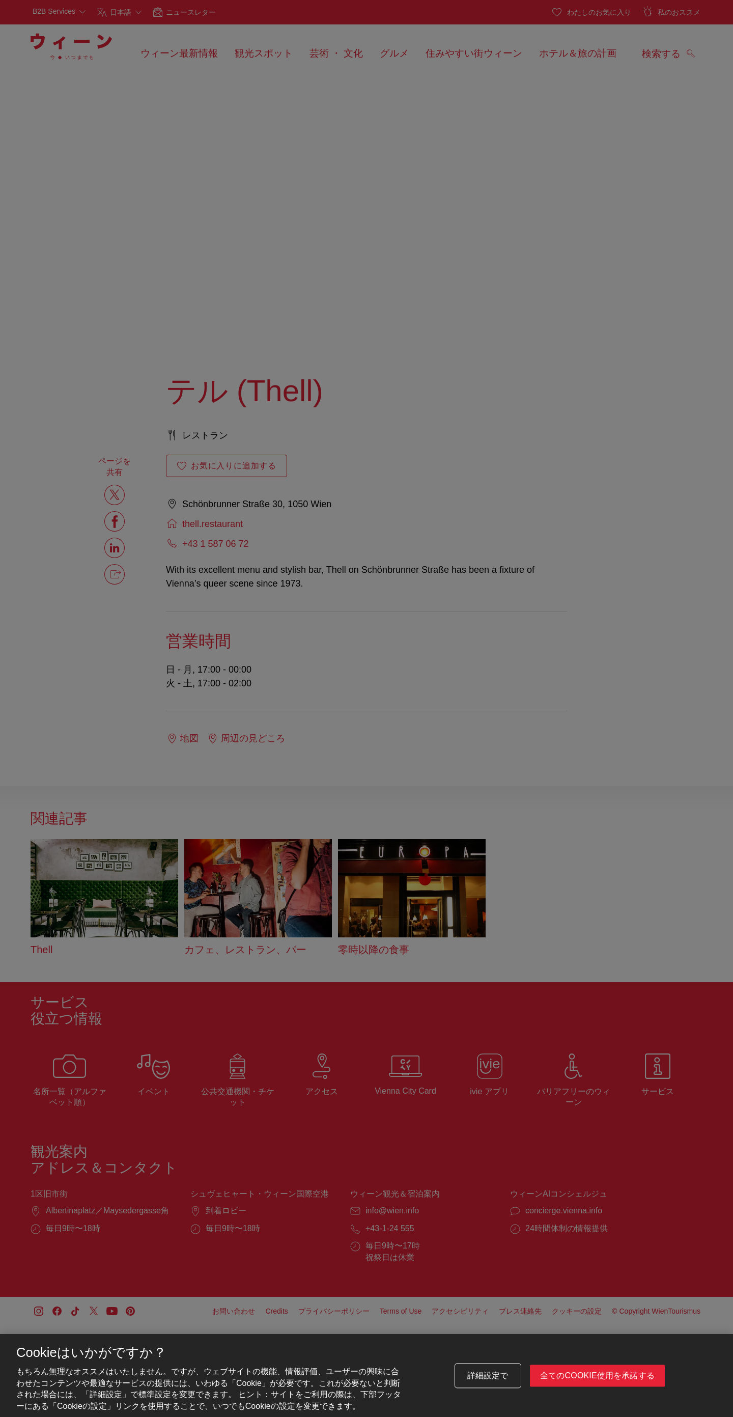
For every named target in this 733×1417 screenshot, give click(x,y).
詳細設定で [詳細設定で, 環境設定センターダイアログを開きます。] (488, 1375)
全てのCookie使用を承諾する (597, 1375)
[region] (366, 1375)
